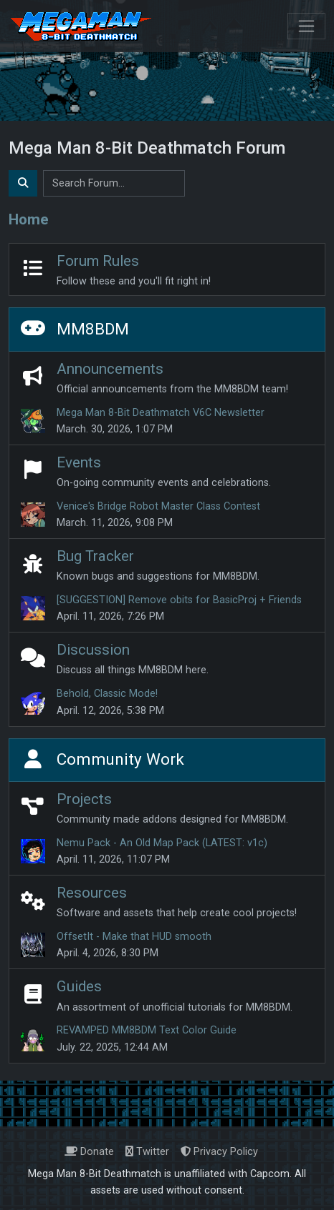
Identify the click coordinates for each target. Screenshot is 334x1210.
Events (79, 462)
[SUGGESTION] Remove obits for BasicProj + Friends (179, 600)
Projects (84, 799)
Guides (79, 986)
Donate (89, 1152)
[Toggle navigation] (306, 26)
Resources (92, 892)
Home (29, 219)
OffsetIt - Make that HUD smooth (134, 937)
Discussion (93, 649)
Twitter (147, 1152)
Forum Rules (98, 260)
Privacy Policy (219, 1152)
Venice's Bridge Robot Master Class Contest (158, 506)
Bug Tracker (95, 556)
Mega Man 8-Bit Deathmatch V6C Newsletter (160, 413)
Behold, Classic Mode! (107, 694)
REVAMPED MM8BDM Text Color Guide (147, 1030)
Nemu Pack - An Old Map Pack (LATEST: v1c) (162, 843)
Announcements (110, 368)
